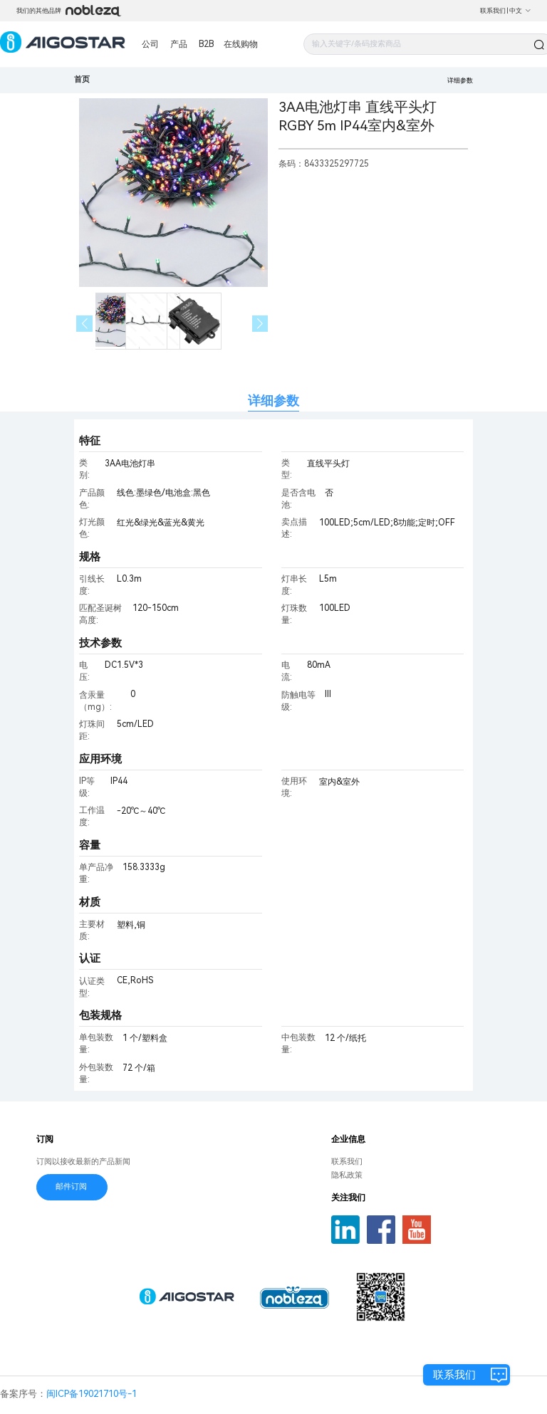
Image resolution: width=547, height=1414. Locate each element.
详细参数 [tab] (273, 400)
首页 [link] (82, 79)
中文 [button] (520, 10)
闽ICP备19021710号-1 (91, 1393)
